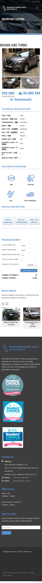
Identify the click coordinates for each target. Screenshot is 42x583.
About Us (24, 573)
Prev (3, 303)
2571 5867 (36, 1)
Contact (31, 573)
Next (6, 303)
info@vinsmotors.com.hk (22, 481)
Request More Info (8, 221)
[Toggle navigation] (37, 7)
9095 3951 (25, 478)
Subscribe (6, 533)
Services (18, 573)
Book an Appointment (21, 221)
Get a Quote (7, 575)
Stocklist (11, 573)
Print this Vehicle (34, 221)
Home (5, 573)
